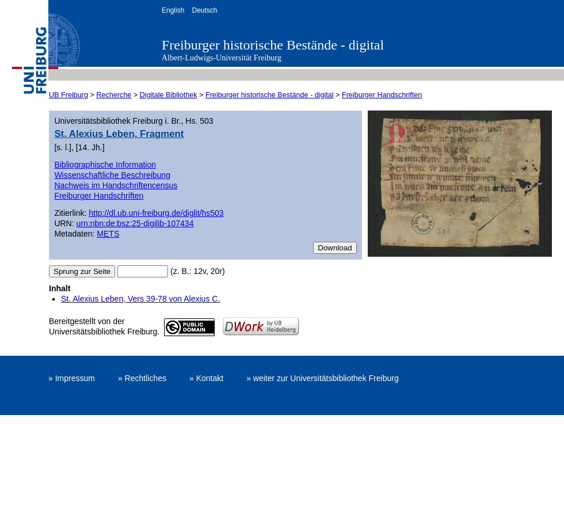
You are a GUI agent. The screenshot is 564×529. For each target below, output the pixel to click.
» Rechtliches (142, 378)
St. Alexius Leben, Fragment (119, 133)
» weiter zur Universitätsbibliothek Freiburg (322, 378)
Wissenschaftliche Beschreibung (112, 175)
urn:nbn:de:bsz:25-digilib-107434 (135, 223)
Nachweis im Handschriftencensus (115, 185)
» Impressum (71, 378)
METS (108, 233)
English (173, 10)
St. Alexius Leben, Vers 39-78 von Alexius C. (140, 298)
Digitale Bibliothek (168, 95)
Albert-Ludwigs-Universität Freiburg (221, 58)
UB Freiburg (68, 95)
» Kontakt (206, 378)
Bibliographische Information (105, 164)
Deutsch (204, 10)
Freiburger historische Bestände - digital (273, 44)
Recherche (113, 95)
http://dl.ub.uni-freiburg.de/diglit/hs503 (156, 213)
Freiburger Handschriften (382, 95)
